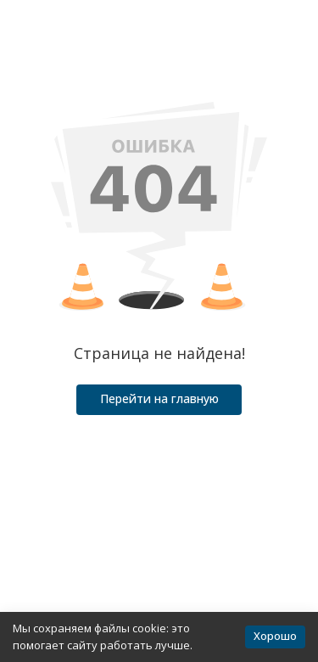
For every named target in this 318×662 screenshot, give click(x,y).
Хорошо (275, 635)
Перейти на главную (159, 398)
